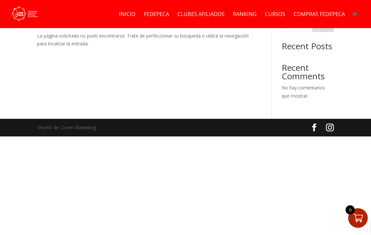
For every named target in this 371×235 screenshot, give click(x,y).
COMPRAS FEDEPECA (319, 15)
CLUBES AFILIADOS (201, 15)
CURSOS (275, 15)
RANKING (244, 15)
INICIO (127, 15)
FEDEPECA (156, 15)
